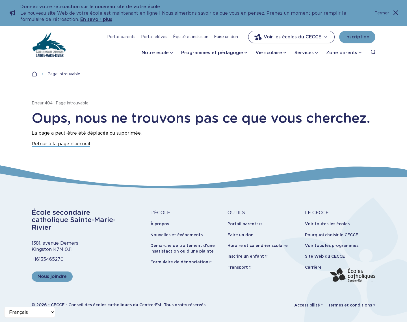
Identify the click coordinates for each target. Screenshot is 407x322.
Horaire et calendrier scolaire (258, 245)
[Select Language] (29, 312)
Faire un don (226, 36)
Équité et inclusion (190, 36)
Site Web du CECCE (325, 256)
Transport (238, 267)
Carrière (313, 267)
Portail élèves (154, 36)
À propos (159, 224)
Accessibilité (307, 305)
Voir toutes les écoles (327, 224)
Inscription (357, 37)
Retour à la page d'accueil (61, 143)
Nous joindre (52, 276)
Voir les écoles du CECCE (291, 37)
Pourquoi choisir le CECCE (331, 235)
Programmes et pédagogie (212, 52)
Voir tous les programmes (331, 245)
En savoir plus (96, 19)
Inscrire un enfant (246, 256)
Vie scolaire (269, 52)
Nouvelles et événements (176, 235)
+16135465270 (48, 259)
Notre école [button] (155, 52)
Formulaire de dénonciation (179, 262)
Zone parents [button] (341, 52)
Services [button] (304, 52)
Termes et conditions (350, 305)
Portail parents (121, 36)
